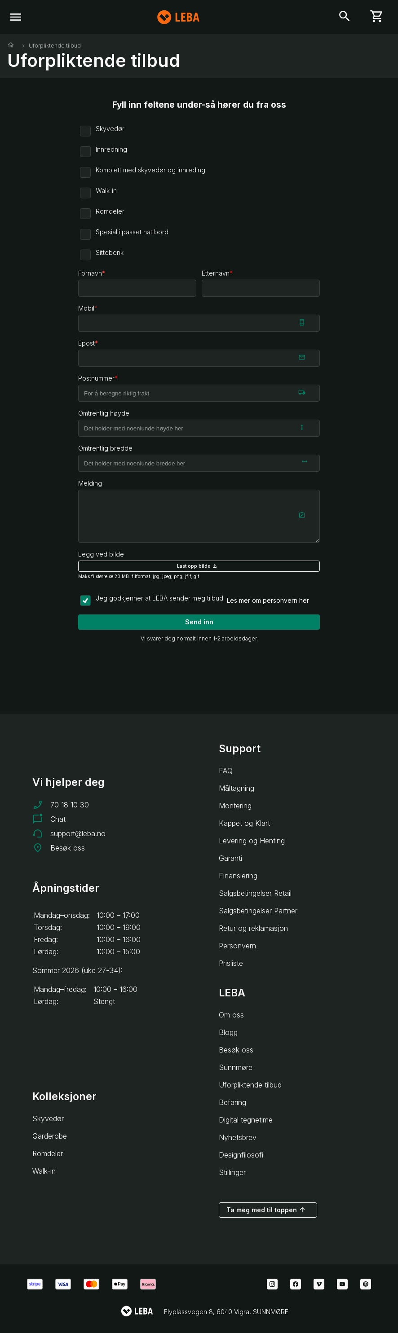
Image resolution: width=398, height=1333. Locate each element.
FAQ (226, 770)
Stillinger (232, 1172)
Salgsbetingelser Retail (255, 893)
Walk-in (44, 1170)
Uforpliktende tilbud (55, 45)
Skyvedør (48, 1118)
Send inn (199, 622)
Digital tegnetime (246, 1119)
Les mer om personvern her (268, 600)
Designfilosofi (241, 1154)
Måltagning (236, 788)
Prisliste (231, 963)
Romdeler (47, 1153)
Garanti (230, 858)
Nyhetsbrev (237, 1137)
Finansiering (238, 875)
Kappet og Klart (244, 823)
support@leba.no (78, 833)
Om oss (231, 1014)
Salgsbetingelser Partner (258, 910)
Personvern (237, 945)
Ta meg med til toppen (266, 1209)
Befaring (232, 1102)
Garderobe (49, 1135)
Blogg (228, 1032)
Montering (235, 805)
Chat (58, 819)
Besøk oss (67, 847)
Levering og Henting (252, 840)
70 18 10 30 (69, 804)
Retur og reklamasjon (253, 928)
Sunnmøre (235, 1067)
